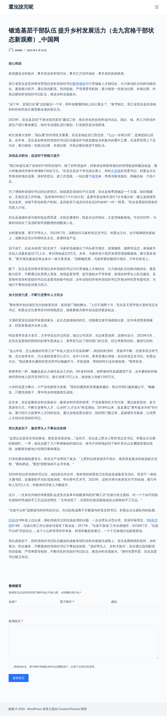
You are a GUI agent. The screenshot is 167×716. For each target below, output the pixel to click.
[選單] (157, 7)
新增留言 (16, 621)
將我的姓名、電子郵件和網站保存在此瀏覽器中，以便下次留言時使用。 (55, 666)
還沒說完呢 (20, 7)
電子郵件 (67, 601)
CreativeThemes (69, 709)
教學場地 (79, 84)
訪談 (12, 520)
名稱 (13, 601)
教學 (95, 176)
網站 (114, 602)
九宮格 (116, 171)
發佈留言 (19, 678)
